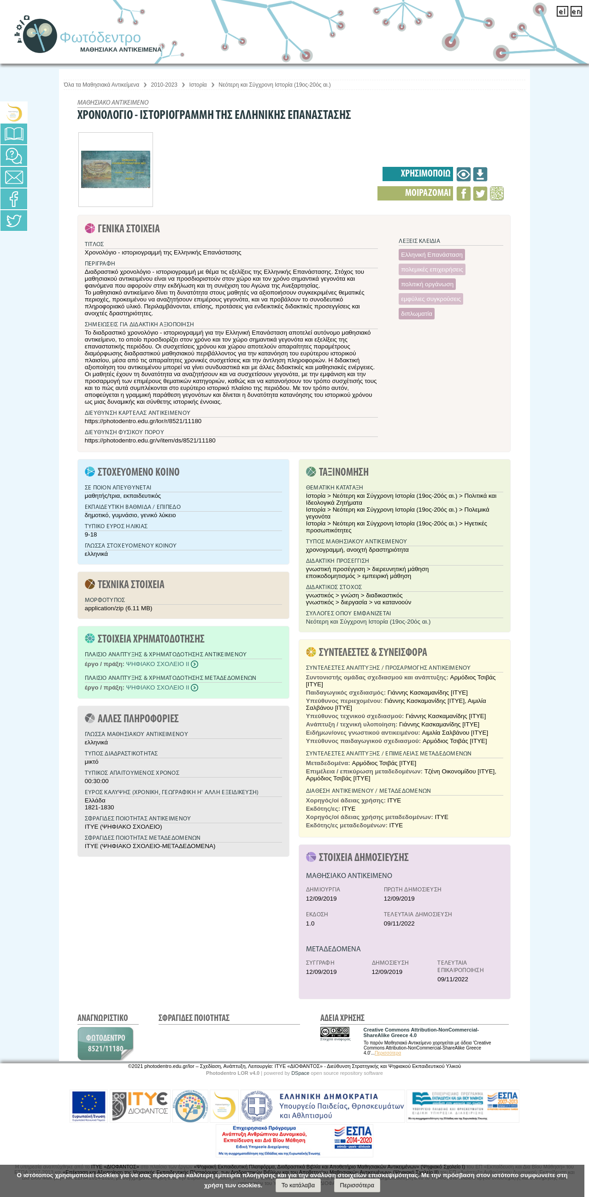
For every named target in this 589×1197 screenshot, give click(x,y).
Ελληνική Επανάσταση (432, 254)
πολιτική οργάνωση (427, 284)
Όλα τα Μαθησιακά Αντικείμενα (101, 85)
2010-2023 (164, 85)
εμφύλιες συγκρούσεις (431, 298)
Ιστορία (197, 85)
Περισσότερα (388, 1052)
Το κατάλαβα (298, 1185)
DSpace (300, 1073)
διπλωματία (416, 313)
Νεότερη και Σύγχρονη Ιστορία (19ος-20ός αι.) (274, 85)
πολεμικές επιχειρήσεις (432, 269)
